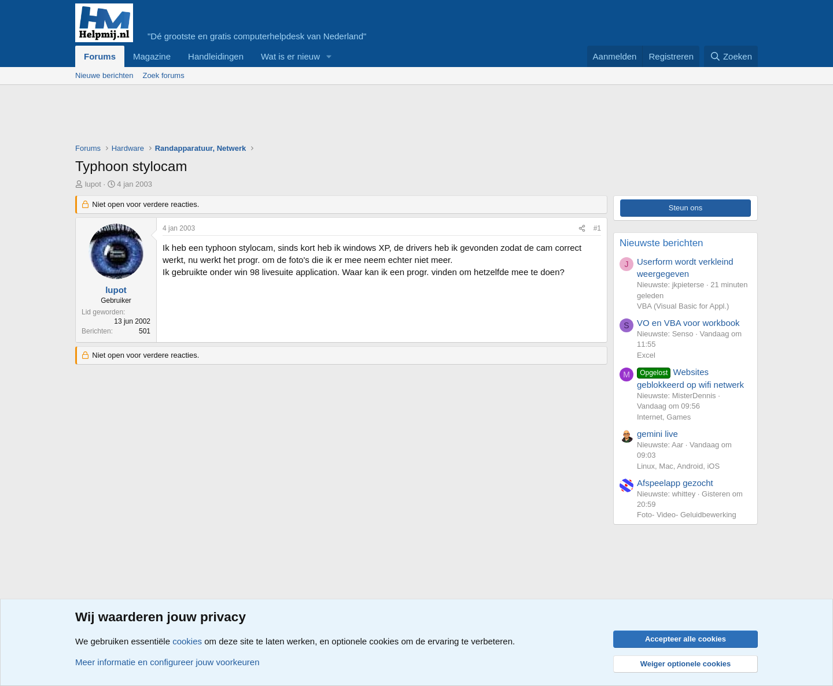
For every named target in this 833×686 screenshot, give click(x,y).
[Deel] (581, 228)
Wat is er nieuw (290, 56)
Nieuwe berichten (104, 75)
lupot (93, 184)
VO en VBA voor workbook (688, 323)
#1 (597, 228)
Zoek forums (163, 75)
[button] (329, 56)
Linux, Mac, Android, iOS (678, 466)
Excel (646, 355)
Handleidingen (216, 56)
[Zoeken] (731, 56)
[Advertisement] (285, 117)
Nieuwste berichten (661, 243)
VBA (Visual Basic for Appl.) (683, 306)
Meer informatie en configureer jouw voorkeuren (167, 662)
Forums (100, 56)
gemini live (657, 434)
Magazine (152, 56)
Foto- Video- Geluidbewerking (686, 514)
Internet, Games (664, 417)
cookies (187, 641)
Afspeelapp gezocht (675, 483)
